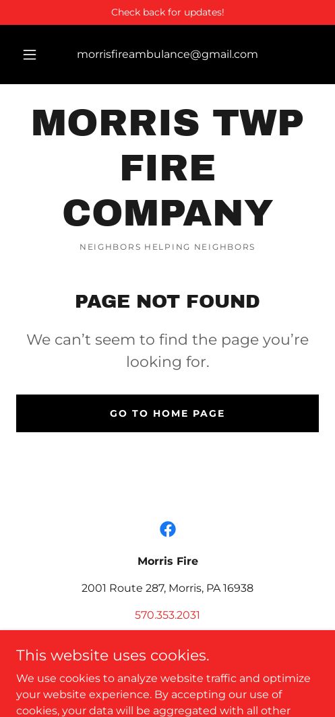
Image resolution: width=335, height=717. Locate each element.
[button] (29, 54)
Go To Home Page (167, 413)
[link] (167, 168)
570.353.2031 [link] (167, 615)
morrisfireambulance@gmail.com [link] (167, 54)
